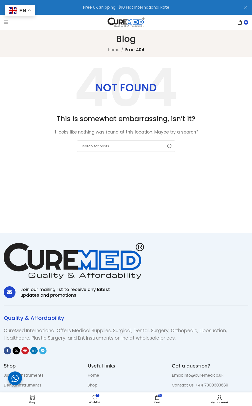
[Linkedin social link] (34, 350)
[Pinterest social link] (25, 350)
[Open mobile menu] (6, 22)
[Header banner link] (118, 7)
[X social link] (16, 350)
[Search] (126, 146)
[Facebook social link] (7, 350)
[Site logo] (126, 22)
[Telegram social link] (43, 350)
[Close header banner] (246, 7)
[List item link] (42, 375)
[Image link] (74, 260)
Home (113, 50)
